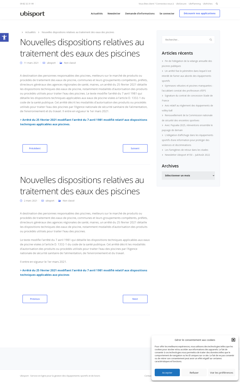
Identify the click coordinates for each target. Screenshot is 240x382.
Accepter (167, 372)
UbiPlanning (195, 3)
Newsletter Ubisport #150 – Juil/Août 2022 (187, 154)
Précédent (35, 148)
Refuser (194, 372)
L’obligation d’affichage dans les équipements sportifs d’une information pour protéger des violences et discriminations (187, 140)
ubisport (51, 62)
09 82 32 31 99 (27, 3)
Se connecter (167, 13)
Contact (148, 375)
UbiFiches (207, 3)
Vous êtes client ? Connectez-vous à (156, 3)
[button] (4, 37)
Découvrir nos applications (200, 13)
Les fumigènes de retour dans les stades (186, 149)
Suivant (135, 148)
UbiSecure (181, 3)
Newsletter (114, 13)
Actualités (97, 13)
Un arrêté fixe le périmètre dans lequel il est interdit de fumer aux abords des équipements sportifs (186, 75)
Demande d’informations (140, 13)
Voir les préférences (221, 372)
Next (135, 298)
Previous (35, 298)
